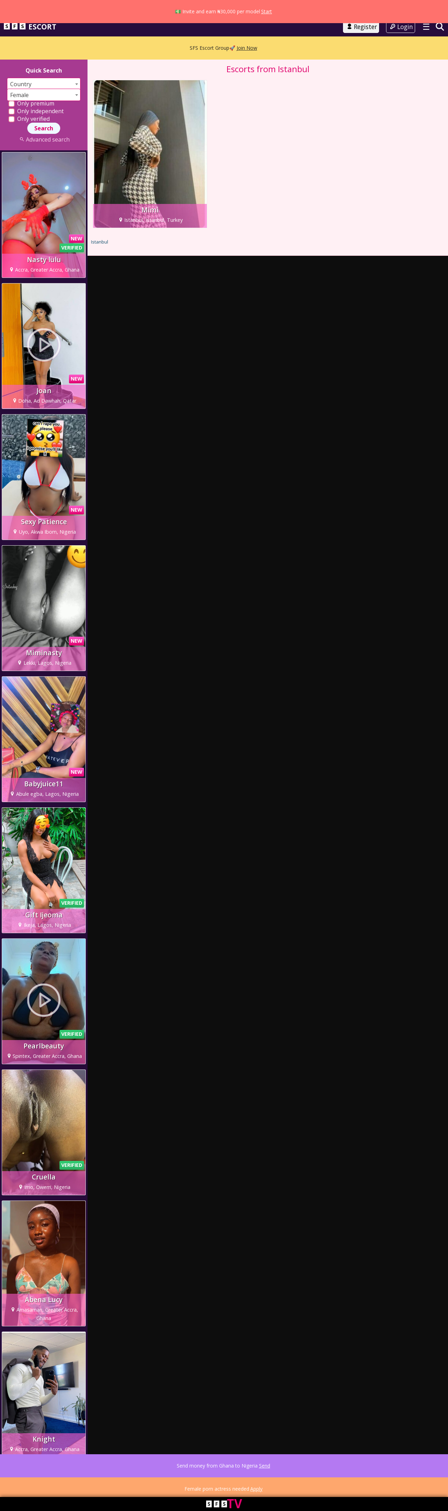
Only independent (36, 118)
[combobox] (43, 91)
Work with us (169, 1482)
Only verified (29, 126)
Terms (29, 1482)
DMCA (119, 1482)
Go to (224, 15)
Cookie (65, 1482)
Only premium (31, 110)
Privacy (47, 1482)
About (13, 1482)
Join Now (247, 39)
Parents (101, 1482)
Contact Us (209, 1482)
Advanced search (43, 146)
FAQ (191, 1482)
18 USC (83, 1482)
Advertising (141, 1482)
